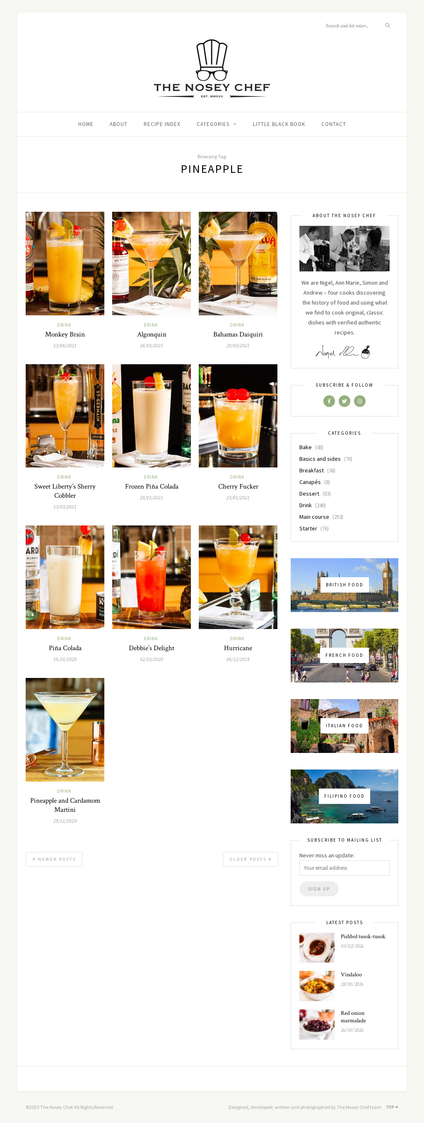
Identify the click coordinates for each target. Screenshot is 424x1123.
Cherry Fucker (238, 486)
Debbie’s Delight (151, 648)
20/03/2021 (238, 345)
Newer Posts (54, 859)
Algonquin (151, 334)
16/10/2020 (65, 659)
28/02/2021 (151, 497)
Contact (333, 124)
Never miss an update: (326, 855)
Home (86, 124)
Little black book (279, 124)
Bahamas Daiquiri (238, 334)
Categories (213, 124)
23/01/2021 (238, 497)
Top (392, 1107)
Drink (64, 325)
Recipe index (162, 124)
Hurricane (238, 648)
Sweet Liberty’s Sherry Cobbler (65, 491)
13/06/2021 (65, 345)
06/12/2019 (238, 659)
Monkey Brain (65, 334)
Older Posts (251, 859)
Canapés (310, 482)
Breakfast (311, 470)
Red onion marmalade (353, 1016)
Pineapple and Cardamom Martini (65, 805)
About (119, 124)
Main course (314, 516)
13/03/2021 (65, 506)
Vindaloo (351, 974)
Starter (308, 528)
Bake (305, 447)
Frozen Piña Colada (151, 486)
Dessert (309, 493)
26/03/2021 (151, 345)
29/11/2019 (65, 821)
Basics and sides (320, 458)
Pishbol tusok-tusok (363, 936)
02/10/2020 (151, 659)
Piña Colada (65, 648)
